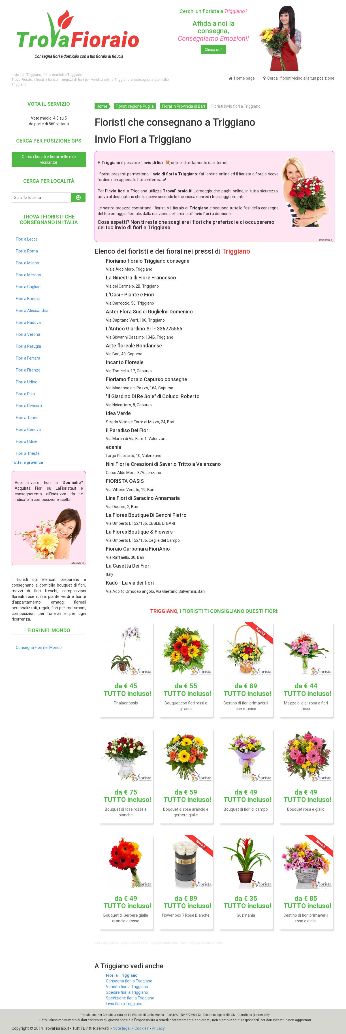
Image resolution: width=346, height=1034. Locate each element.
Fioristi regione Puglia (135, 106)
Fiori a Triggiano (122, 975)
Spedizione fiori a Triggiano (130, 998)
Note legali (122, 1028)
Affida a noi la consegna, (213, 31)
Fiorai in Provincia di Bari (183, 106)
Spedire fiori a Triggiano (127, 992)
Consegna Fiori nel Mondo (39, 647)
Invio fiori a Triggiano (124, 1003)
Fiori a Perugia (28, 346)
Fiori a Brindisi (28, 298)
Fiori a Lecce (27, 239)
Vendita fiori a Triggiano (127, 986)
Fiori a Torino (27, 417)
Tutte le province (27, 462)
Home (102, 106)
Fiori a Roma (27, 251)
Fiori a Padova (28, 322)
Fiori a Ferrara (28, 358)
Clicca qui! (213, 49)
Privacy (158, 1028)
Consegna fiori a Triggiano (129, 981)
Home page (242, 78)
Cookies (141, 1028)
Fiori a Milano (27, 263)
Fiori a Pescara (29, 406)
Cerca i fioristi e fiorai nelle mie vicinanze (49, 159)
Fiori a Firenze (28, 370)
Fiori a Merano (28, 275)
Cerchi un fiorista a (213, 11)
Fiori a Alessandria (32, 310)
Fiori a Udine (26, 382)
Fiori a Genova (28, 429)
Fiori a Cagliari (28, 286)
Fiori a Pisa (25, 394)
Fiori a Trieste (28, 453)
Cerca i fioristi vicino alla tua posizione (298, 78)
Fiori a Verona (28, 334)
